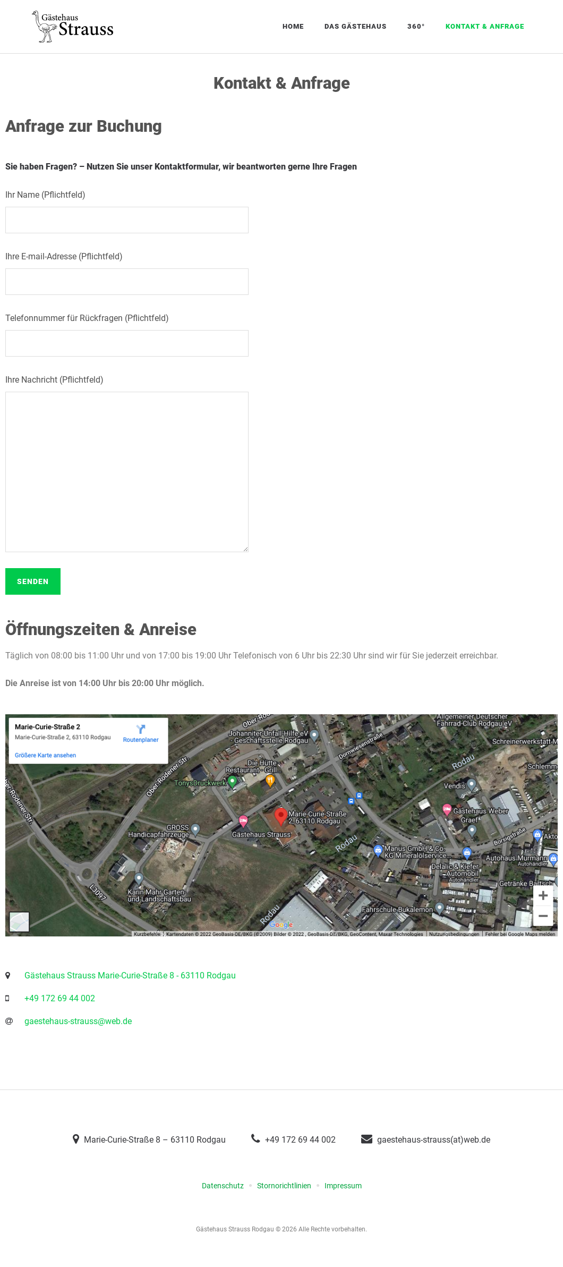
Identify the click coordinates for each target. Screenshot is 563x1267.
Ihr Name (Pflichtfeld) (281, 211)
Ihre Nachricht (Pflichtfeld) (281, 463)
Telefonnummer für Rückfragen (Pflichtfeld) (281, 335)
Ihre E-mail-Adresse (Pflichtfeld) (281, 273)
